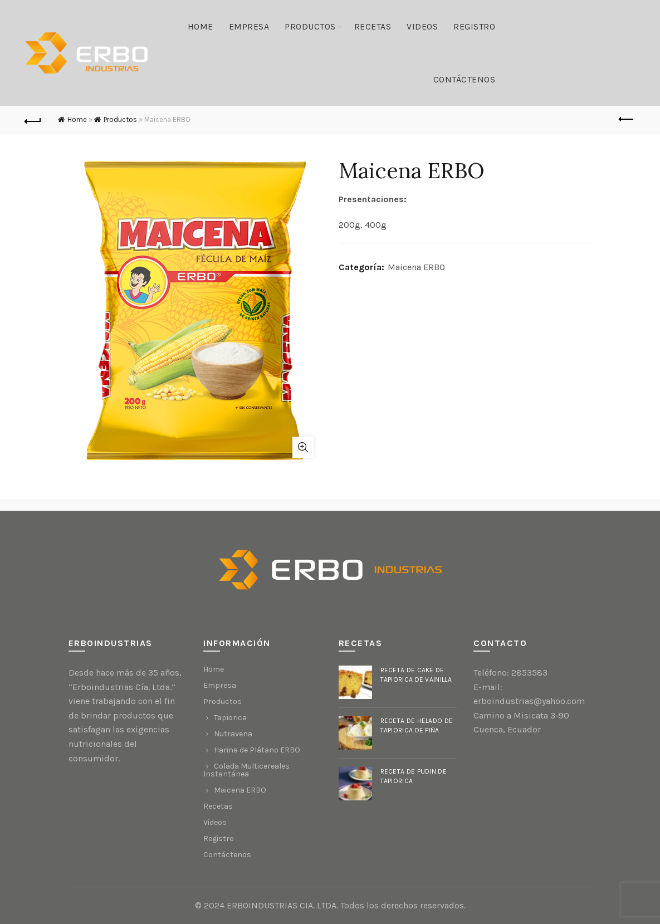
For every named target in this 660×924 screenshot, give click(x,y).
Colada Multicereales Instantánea (246, 770)
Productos (310, 26)
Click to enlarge (303, 447)
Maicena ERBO (416, 267)
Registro (474, 26)
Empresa (249, 26)
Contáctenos (464, 79)
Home (200, 26)
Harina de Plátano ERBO (257, 750)
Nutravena (233, 734)
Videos (422, 26)
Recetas (373, 26)
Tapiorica (230, 717)
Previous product (626, 119)
